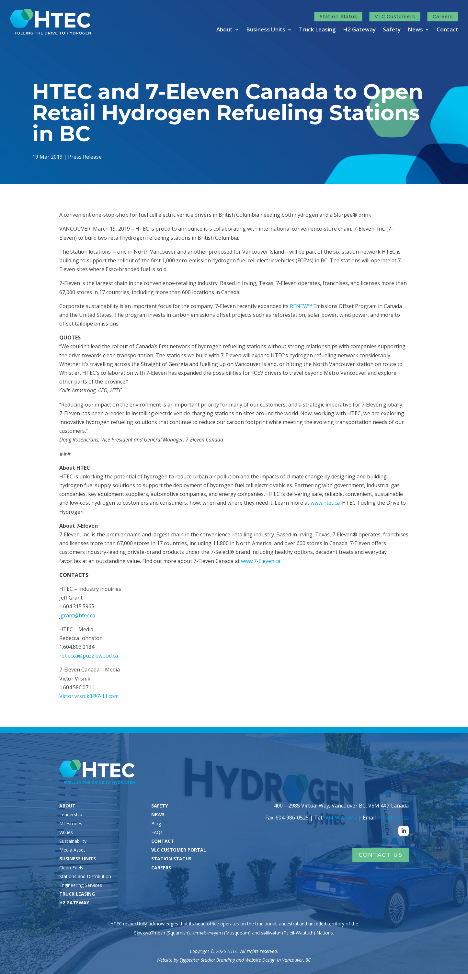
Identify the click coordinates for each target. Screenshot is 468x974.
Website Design (260, 960)
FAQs (157, 832)
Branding (225, 960)
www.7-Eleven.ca (260, 561)
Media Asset (72, 850)
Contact (447, 30)
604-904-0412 (340, 817)
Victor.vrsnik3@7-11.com (89, 696)
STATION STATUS (171, 858)
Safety (392, 30)
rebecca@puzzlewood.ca (88, 655)
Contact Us (381, 855)
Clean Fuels (71, 868)
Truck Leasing (317, 30)
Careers (443, 16)
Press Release (86, 156)
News (415, 30)
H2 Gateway (359, 30)
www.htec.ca (325, 502)
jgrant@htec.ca (77, 615)
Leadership (70, 814)
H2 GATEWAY (74, 903)
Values (66, 832)
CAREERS (161, 868)
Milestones (70, 823)
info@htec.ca (393, 817)
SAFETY (159, 806)
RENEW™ (301, 306)
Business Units (265, 30)
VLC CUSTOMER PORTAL (178, 850)
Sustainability (72, 841)
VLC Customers (395, 16)
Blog (156, 823)
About (224, 30)
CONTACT (162, 841)
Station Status (338, 16)
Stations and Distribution (85, 876)
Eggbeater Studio (196, 960)
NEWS (158, 814)
